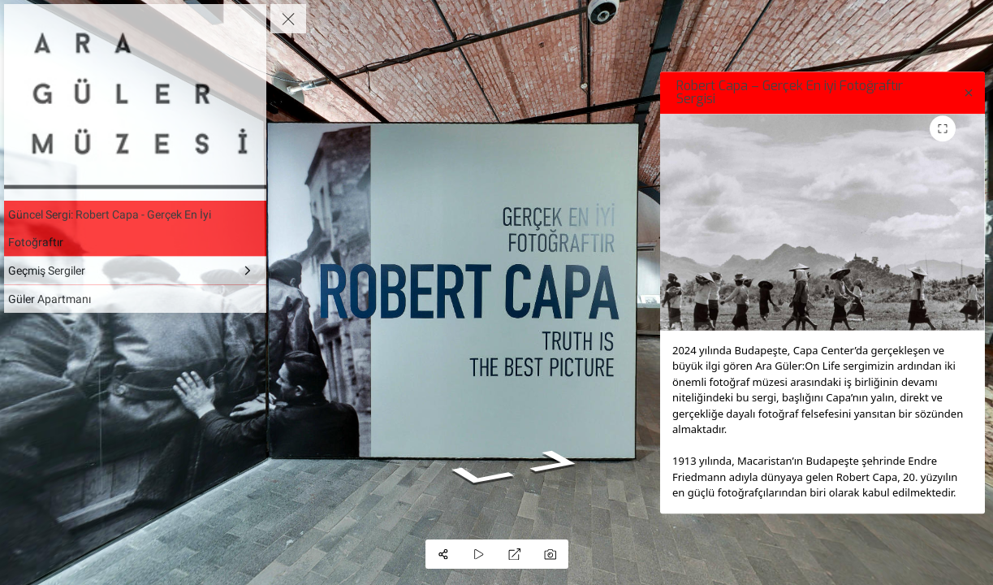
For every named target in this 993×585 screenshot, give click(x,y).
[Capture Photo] (550, 554)
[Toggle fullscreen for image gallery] (943, 128)
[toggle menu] (288, 18)
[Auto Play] (479, 554)
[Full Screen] (515, 554)
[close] (969, 93)
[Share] (443, 554)
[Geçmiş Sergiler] (135, 270)
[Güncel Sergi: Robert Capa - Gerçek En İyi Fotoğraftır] (135, 228)
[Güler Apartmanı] (135, 299)
